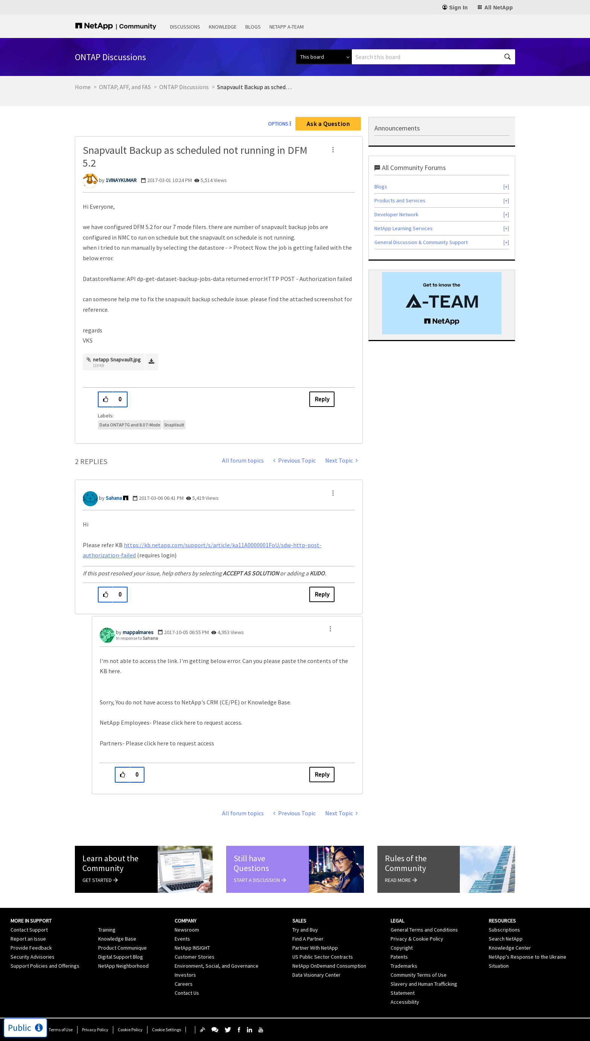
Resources (502, 920)
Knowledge (223, 26)
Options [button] (278, 123)
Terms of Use (61, 1029)
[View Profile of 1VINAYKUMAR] (121, 180)
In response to (137, 638)
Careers (184, 983)
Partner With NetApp (315, 947)
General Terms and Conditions (424, 929)
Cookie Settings (166, 1029)
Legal (397, 920)
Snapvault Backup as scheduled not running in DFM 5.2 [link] (254, 87)
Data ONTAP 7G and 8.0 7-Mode (129, 425)
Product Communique (122, 947)
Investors (185, 974)
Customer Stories (194, 956)
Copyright (402, 947)
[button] (333, 149)
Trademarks (404, 965)
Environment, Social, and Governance (217, 965)
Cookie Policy (130, 1029)
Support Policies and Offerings (45, 965)
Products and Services (400, 200)
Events (182, 938)
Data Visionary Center (316, 974)
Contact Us (187, 992)
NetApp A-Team (286, 26)
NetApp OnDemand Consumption (329, 965)
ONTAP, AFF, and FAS (125, 87)
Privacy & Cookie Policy (417, 938)
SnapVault (174, 425)
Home (83, 87)
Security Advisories (33, 956)
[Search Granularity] (324, 56)
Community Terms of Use (419, 974)
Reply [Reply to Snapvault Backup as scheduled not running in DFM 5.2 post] (322, 399)
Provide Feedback (31, 947)
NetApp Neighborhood (123, 965)
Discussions (185, 26)
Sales (299, 920)
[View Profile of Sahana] (114, 498)
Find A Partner (308, 938)
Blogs (253, 26)
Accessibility (405, 1002)
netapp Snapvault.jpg (117, 359)
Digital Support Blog (120, 956)
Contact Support (29, 929)
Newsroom (187, 929)
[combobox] (433, 56)
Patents (399, 956)
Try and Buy (305, 929)
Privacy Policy (95, 1029)
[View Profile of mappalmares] (138, 632)
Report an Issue (28, 938)
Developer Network (396, 214)
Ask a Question (328, 123)
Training (107, 929)
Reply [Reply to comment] (322, 594)
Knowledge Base (117, 938)
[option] (442, 303)
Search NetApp (506, 938)
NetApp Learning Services (403, 228)
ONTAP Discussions (184, 87)
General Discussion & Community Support (421, 242)
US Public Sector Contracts (322, 956)
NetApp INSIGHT (192, 947)
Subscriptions (504, 929)
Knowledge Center (510, 947)
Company (185, 920)
